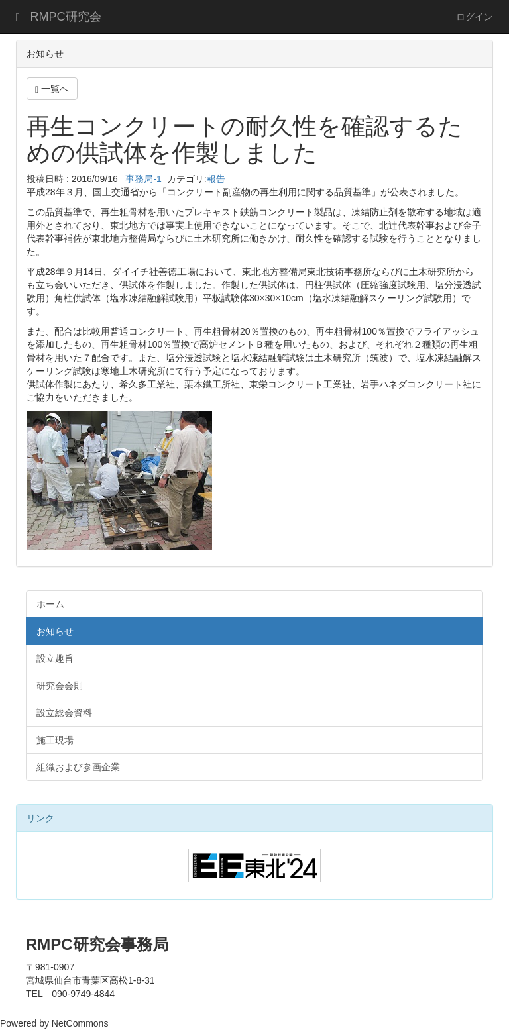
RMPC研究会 (65, 16)
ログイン (474, 16)
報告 (216, 179)
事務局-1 (142, 179)
